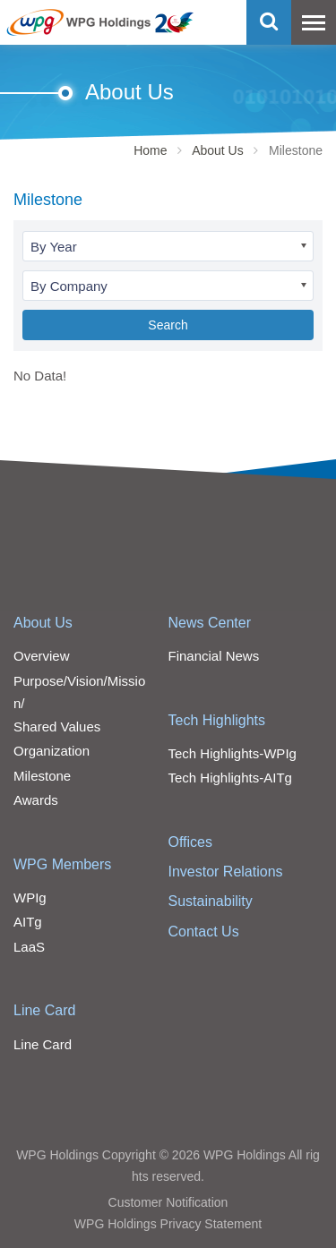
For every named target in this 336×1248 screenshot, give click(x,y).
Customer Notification (168, 1202)
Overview (41, 655)
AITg (27, 921)
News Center (209, 622)
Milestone (42, 775)
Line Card (44, 1010)
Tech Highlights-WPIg (232, 753)
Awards (35, 800)
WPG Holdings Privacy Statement (168, 1224)
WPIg (30, 897)
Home (150, 150)
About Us (218, 150)
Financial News (214, 655)
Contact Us (203, 931)
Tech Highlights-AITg (230, 777)
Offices (190, 842)
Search (167, 325)
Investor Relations (225, 871)
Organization (51, 750)
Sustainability (210, 901)
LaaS (29, 946)
